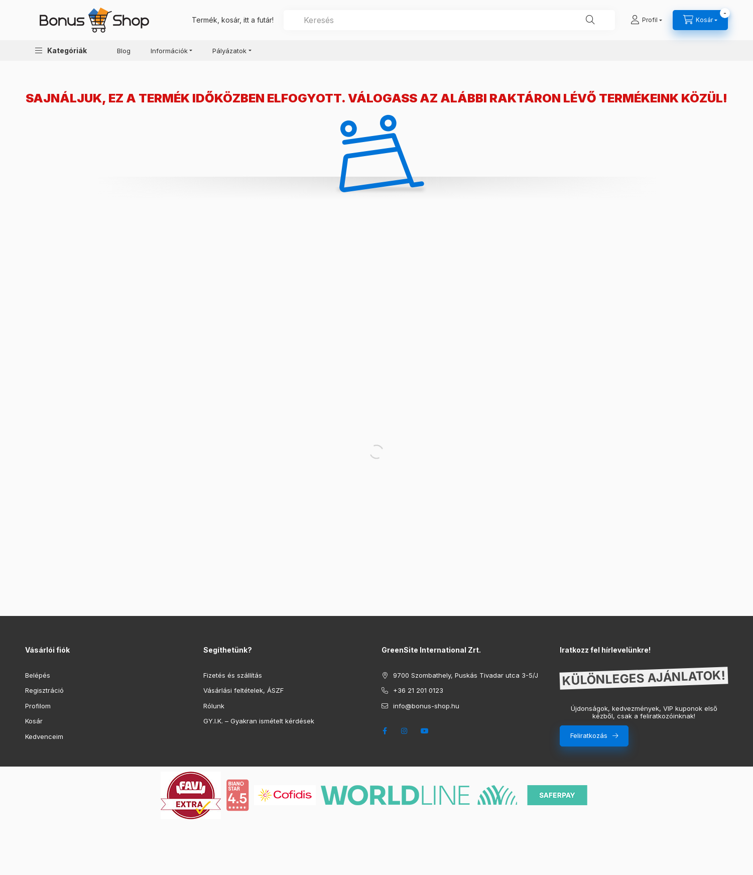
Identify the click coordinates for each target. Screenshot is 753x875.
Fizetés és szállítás (232, 675)
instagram (405, 731)
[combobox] (449, 20)
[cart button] (700, 20)
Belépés (37, 675)
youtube (425, 731)
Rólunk (213, 706)
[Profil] (646, 20)
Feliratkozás (588, 735)
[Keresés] (590, 20)
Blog (124, 51)
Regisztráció (44, 690)
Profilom (38, 706)
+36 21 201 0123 (418, 690)
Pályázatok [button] (229, 51)
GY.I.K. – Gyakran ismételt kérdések (258, 721)
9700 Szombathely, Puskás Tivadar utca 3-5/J (465, 675)
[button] (61, 50)
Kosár (34, 721)
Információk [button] (169, 51)
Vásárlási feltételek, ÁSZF (243, 690)
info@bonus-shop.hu (426, 706)
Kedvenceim (44, 736)
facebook (384, 731)
